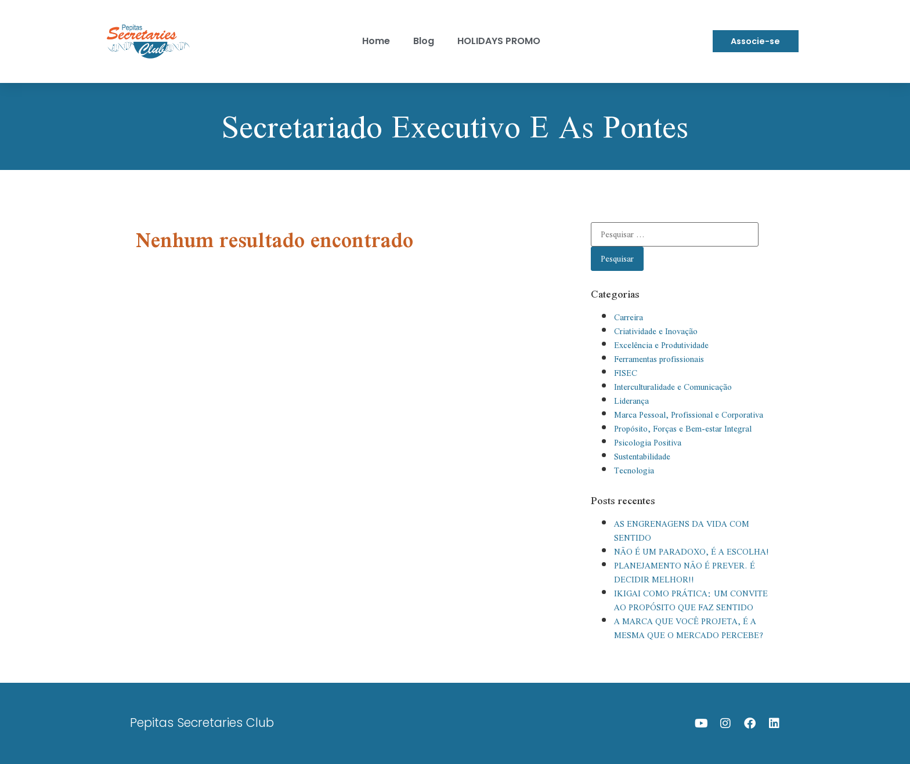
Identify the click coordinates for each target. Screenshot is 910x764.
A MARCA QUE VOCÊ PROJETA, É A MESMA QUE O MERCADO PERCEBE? (688, 628)
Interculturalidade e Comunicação (673, 387)
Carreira (628, 317)
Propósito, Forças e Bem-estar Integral (683, 428)
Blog (423, 41)
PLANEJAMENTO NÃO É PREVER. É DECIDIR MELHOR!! (684, 572)
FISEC (625, 373)
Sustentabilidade (642, 456)
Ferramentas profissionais (659, 359)
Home (376, 41)
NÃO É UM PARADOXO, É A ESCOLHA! (691, 551)
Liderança (631, 401)
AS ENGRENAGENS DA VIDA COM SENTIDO (681, 531)
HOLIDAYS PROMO (498, 41)
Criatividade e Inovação (656, 331)
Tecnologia (634, 470)
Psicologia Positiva (647, 442)
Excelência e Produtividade (661, 345)
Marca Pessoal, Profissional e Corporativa (688, 414)
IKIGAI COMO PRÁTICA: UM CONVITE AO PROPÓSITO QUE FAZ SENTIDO (691, 600)
